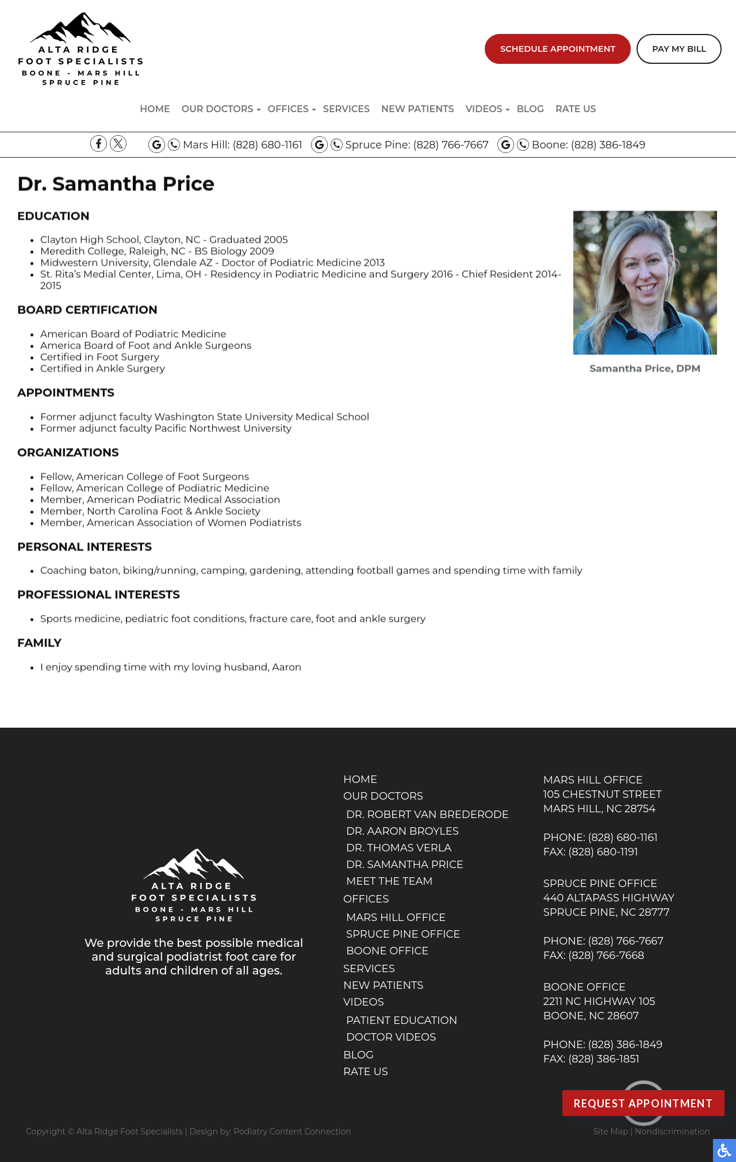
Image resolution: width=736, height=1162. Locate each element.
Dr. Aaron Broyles (402, 831)
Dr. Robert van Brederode (427, 814)
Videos (484, 109)
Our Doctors (218, 109)
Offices (288, 109)
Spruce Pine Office (403, 934)
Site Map (610, 1131)
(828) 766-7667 (450, 145)
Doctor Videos (391, 1037)
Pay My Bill (679, 49)
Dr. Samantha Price (404, 864)
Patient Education (401, 1020)
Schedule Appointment (557, 49)
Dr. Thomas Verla (398, 848)
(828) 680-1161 (267, 145)
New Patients (417, 109)
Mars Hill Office (396, 917)
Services (346, 109)
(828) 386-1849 (608, 145)
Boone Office (387, 951)
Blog (530, 109)
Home (155, 109)
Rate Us (575, 109)
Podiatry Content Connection (292, 1131)
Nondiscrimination (672, 1131)
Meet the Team (389, 881)
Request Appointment (643, 1103)
